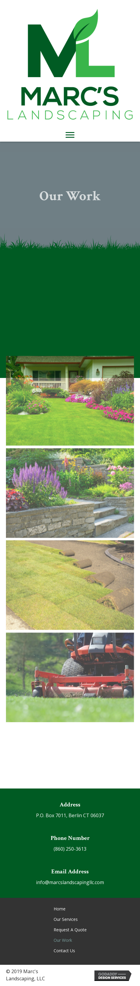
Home (60, 909)
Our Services (66, 919)
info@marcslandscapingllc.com (70, 882)
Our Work (63, 940)
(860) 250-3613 (70, 849)
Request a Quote (70, 930)
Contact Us (64, 950)
